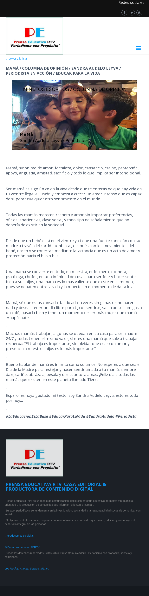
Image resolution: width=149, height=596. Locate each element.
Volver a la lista (16, 59)
